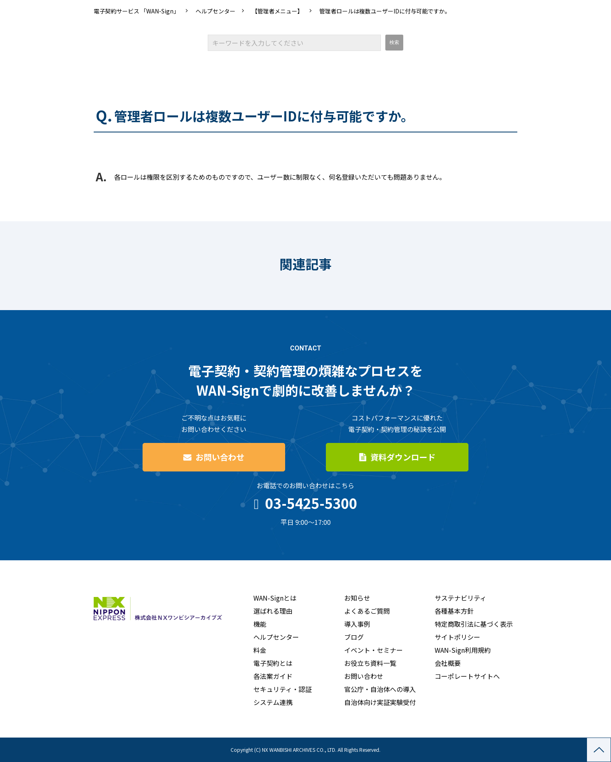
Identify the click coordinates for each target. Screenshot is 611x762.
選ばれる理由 (272, 611)
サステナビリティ (460, 598)
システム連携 (272, 702)
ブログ (354, 637)
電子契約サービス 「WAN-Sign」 (136, 11)
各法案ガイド (272, 676)
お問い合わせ (220, 457)
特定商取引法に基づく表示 (474, 624)
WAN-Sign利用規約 (463, 650)
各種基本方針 (454, 611)
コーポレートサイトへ (467, 676)
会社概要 (448, 663)
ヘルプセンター (215, 11)
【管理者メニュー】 (277, 11)
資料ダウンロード (402, 457)
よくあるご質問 (367, 611)
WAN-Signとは (275, 598)
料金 (259, 650)
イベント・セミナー (373, 650)
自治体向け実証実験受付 (380, 702)
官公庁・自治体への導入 (380, 689)
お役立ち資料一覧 (370, 663)
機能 (259, 624)
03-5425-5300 (311, 503)
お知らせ (357, 598)
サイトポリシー (457, 637)
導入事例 (357, 624)
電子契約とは (272, 663)
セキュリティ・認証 (282, 689)
